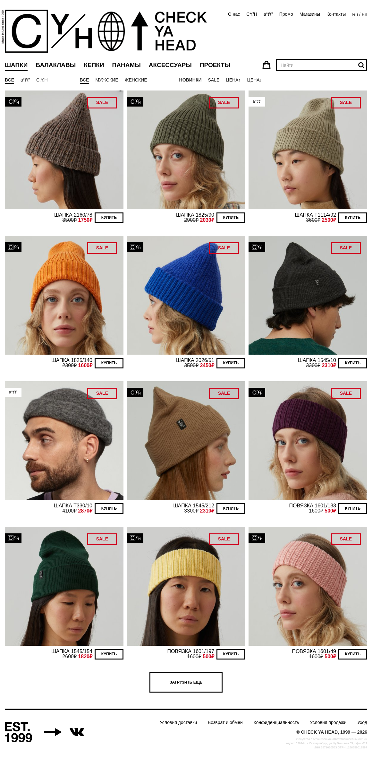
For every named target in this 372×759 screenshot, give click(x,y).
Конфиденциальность (276, 722)
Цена (232, 79)
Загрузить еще (186, 682)
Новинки (190, 79)
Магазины (310, 14)
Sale (213, 79)
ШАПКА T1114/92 (315, 215)
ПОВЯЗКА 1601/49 (314, 651)
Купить (109, 217)
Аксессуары (170, 65)
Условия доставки (178, 722)
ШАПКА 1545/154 (71, 651)
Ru (355, 14)
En (364, 14)
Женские (136, 79)
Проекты (215, 65)
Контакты (336, 14)
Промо (286, 14)
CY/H (251, 14)
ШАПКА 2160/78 (73, 215)
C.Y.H (42, 79)
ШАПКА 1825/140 (71, 360)
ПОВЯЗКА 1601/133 (312, 505)
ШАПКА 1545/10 (317, 360)
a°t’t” (268, 14)
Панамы (126, 65)
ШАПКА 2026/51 (195, 360)
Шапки (16, 65)
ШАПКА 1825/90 (195, 215)
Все (9, 79)
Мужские (107, 79)
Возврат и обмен (225, 722)
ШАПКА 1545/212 (193, 505)
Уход (362, 722)
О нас (234, 14)
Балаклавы (56, 65)
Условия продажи (328, 722)
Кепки (94, 65)
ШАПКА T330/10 (73, 505)
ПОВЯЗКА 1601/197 (190, 651)
